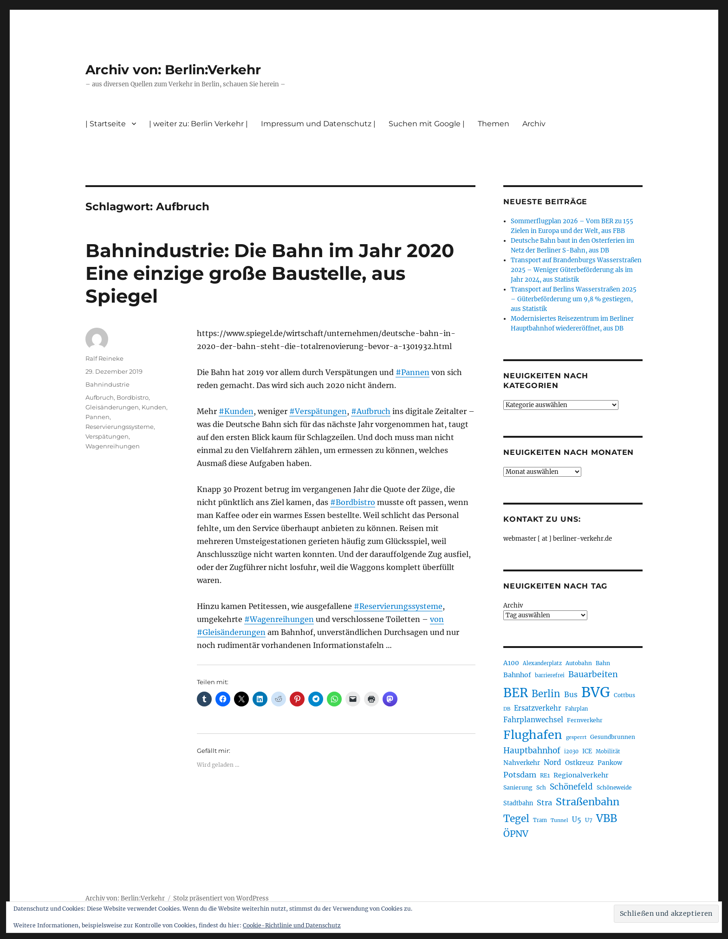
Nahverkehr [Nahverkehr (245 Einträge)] (521, 763)
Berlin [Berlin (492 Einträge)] (546, 694)
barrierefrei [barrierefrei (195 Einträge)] (550, 675)
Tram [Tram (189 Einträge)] (540, 820)
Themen (493, 123)
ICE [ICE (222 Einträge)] (587, 751)
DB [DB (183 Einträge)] (506, 709)
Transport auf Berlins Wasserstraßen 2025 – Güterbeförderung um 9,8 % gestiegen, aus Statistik (574, 299)
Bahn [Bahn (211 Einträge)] (603, 663)
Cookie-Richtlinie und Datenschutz (292, 925)
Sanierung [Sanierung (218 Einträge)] (518, 787)
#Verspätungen (318, 411)
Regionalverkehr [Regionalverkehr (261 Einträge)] (581, 775)
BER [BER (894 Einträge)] (515, 692)
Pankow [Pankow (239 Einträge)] (610, 763)
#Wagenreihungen (279, 619)
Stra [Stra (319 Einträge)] (544, 802)
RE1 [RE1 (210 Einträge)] (545, 775)
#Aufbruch (370, 411)
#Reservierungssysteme (398, 606)
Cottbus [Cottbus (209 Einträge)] (624, 695)
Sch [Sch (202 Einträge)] (541, 787)
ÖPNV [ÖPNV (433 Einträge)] (515, 833)
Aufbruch (99, 397)
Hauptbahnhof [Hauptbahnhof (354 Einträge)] (531, 750)
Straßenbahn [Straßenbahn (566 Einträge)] (587, 802)
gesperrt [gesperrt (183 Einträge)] (576, 737)
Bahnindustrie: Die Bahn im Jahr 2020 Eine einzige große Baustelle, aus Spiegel (269, 273)
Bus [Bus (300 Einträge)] (571, 694)
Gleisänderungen (112, 407)
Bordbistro (133, 397)
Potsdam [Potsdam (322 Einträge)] (519, 774)
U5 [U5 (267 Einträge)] (576, 820)
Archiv (534, 123)
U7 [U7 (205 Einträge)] (588, 819)
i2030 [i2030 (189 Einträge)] (571, 751)
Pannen (97, 417)
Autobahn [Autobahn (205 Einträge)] (579, 663)
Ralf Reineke (104, 358)
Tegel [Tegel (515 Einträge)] (516, 819)
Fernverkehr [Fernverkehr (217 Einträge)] (585, 720)
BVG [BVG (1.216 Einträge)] (595, 692)
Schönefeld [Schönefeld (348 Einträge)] (571, 787)
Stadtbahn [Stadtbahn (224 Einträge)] (518, 803)
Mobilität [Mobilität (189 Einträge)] (608, 751)
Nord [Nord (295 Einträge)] (552, 762)
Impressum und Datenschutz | (318, 123)
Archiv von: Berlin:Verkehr (173, 70)
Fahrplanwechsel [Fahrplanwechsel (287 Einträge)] (533, 719)
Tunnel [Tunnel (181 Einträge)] (559, 820)
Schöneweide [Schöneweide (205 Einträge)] (614, 787)
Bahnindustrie (107, 384)
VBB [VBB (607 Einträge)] (606, 818)
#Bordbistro (352, 502)
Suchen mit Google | (427, 123)
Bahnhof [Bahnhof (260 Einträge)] (517, 675)
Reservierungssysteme (119, 426)
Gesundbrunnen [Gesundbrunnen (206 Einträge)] (612, 736)
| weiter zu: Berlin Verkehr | (198, 123)
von (437, 619)
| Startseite (105, 123)
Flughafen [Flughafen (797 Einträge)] (532, 734)
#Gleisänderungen (231, 632)
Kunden (154, 407)
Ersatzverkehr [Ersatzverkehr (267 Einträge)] (537, 708)
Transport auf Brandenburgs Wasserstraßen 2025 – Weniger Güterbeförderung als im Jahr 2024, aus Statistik (576, 270)
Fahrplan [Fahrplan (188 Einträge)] (576, 709)
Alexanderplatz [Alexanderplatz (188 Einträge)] (542, 663)
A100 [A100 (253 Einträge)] (511, 663)
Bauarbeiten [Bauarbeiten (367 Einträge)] (593, 674)
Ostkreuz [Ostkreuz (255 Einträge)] (579, 762)
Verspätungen (107, 436)
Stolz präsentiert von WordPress (221, 898)
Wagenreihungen (112, 446)
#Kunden (236, 411)
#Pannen (412, 372)
